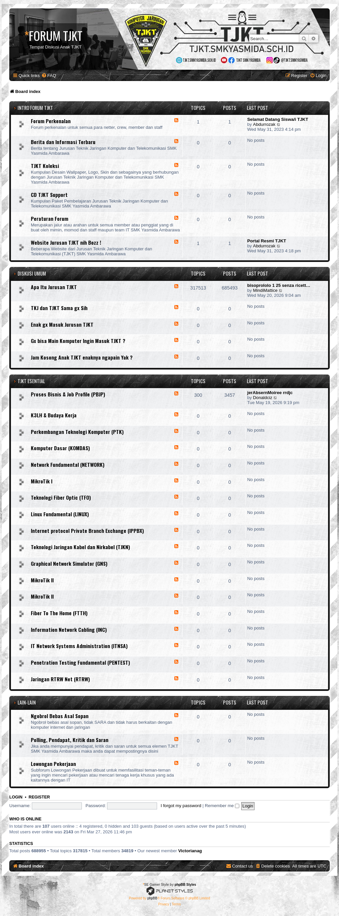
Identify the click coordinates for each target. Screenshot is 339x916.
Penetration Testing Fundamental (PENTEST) (80, 662)
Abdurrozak (264, 124)
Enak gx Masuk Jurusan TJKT (62, 324)
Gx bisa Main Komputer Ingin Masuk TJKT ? (78, 341)
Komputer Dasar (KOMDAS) (60, 448)
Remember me (222, 805)
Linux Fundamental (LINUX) (60, 514)
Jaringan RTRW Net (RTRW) (60, 679)
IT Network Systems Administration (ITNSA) (79, 646)
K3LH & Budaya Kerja (54, 415)
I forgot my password (181, 805)
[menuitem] (48, 75)
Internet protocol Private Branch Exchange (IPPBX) (87, 531)
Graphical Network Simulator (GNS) (69, 563)
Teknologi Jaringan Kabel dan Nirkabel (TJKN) (80, 547)
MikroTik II (42, 580)
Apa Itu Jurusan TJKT (54, 287)
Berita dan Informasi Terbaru (63, 142)
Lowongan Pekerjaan (53, 764)
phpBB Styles (185, 884)
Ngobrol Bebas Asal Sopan (59, 716)
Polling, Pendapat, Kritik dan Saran (69, 740)
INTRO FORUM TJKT (35, 107)
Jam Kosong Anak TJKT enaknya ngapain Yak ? (82, 357)
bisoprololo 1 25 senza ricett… (279, 285)
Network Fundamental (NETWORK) (67, 464)
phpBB (152, 898)
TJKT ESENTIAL (31, 380)
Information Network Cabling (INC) (69, 629)
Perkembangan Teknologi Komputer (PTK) (77, 432)
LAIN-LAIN (27, 702)
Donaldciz (262, 397)
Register (39, 797)
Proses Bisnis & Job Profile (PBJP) (68, 394)
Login (16, 797)
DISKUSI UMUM (32, 273)
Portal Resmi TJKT (266, 240)
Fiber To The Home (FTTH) (59, 613)
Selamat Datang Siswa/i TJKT (277, 119)
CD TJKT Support (49, 195)
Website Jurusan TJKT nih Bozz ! (66, 242)
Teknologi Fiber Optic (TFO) (61, 497)
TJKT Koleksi (45, 166)
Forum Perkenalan (51, 121)
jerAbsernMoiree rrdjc (270, 392)
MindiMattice (265, 290)
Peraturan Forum (49, 218)
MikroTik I (41, 481)
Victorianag (190, 850)
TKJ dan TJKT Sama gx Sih (59, 308)
